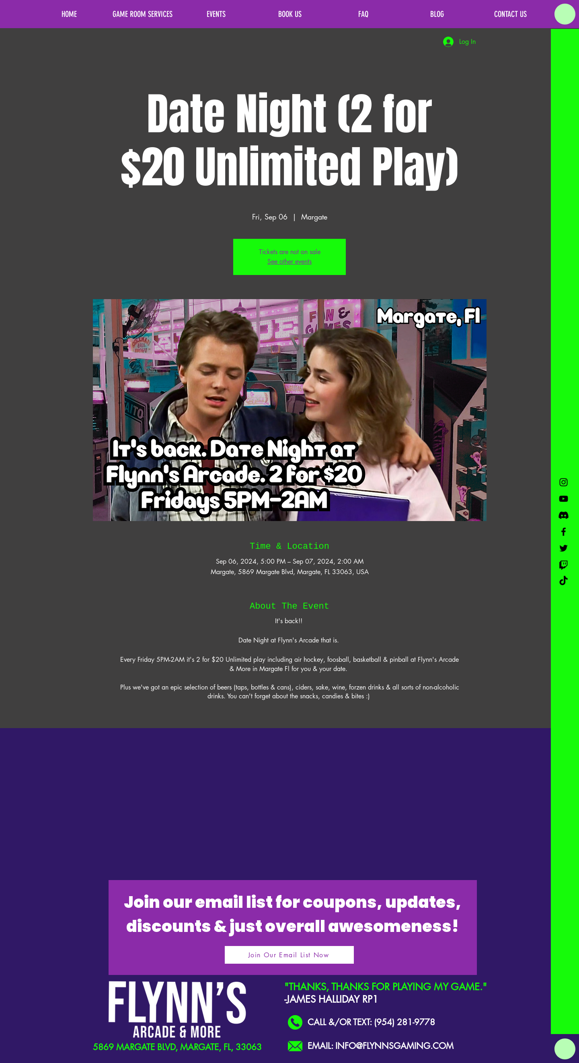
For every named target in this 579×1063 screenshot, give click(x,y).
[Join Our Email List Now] (289, 955)
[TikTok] (563, 581)
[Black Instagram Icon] (563, 482)
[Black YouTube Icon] (563, 498)
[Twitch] (563, 564)
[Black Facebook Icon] (563, 531)
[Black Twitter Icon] (563, 548)
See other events (289, 261)
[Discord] (563, 515)
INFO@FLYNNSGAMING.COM (394, 1045)
